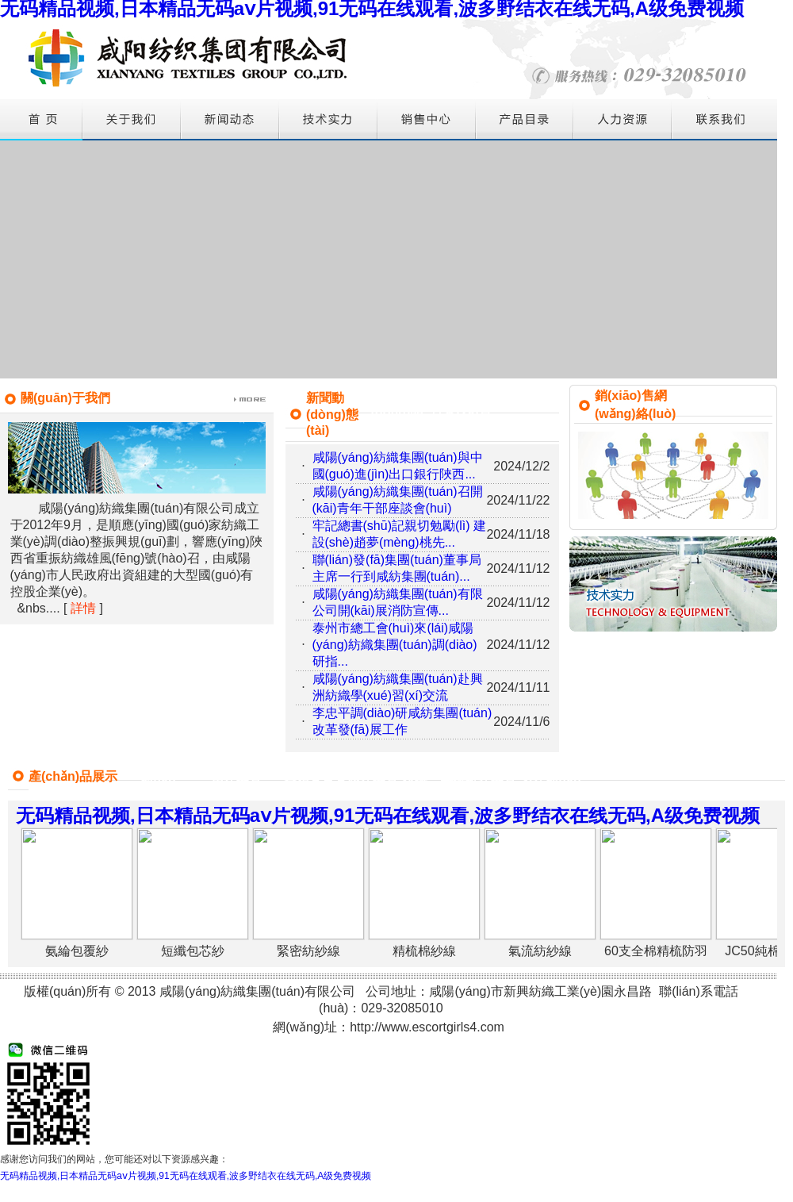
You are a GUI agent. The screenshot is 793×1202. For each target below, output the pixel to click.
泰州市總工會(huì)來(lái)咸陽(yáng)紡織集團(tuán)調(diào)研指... (394, 644)
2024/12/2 (521, 466)
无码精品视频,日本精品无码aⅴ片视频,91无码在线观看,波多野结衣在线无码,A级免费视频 (185, 1175)
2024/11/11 (518, 687)
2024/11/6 (521, 721)
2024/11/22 (518, 500)
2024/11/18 (518, 534)
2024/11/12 (518, 568)
